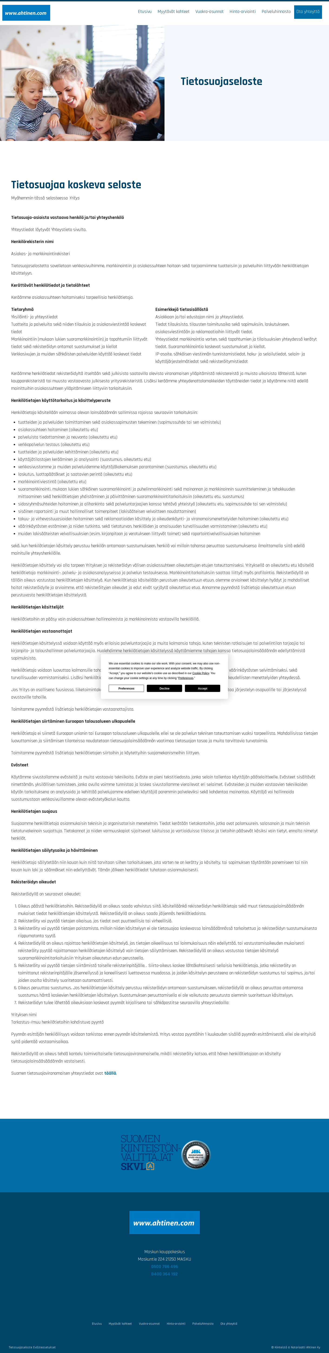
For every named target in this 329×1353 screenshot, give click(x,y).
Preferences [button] (186, 678)
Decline (165, 688)
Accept (202, 688)
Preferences (126, 688)
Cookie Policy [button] (200, 673)
